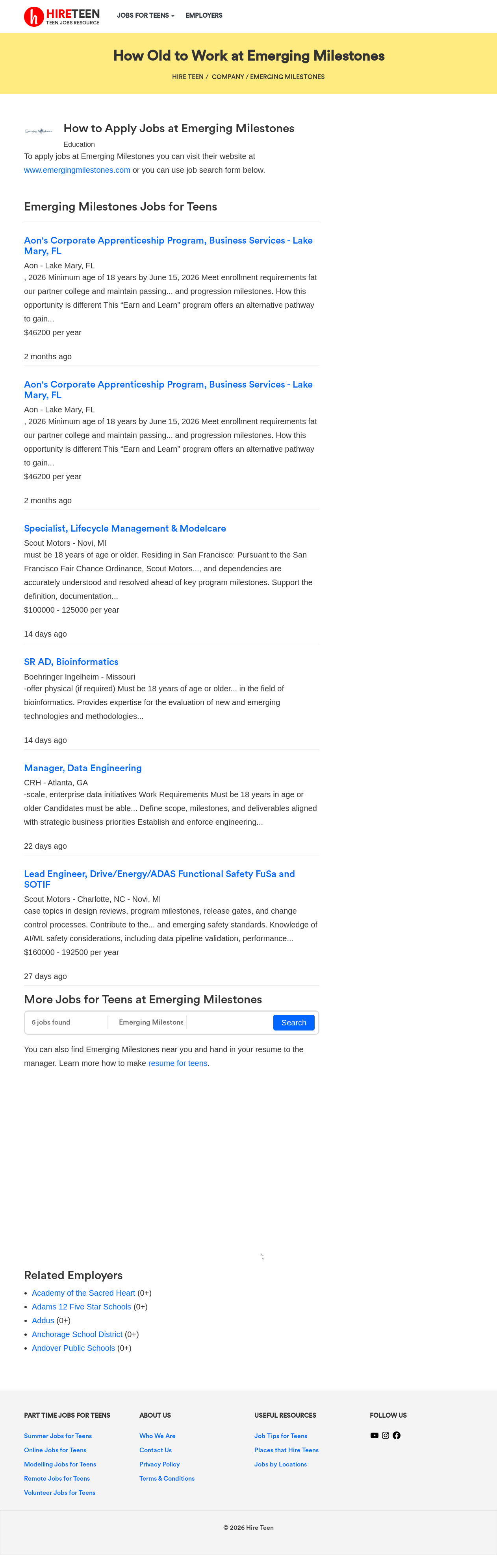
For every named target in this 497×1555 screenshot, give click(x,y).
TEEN (73, 14)
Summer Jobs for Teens (58, 1436)
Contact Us (155, 1450)
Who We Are (157, 1436)
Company (228, 77)
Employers (204, 16)
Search (294, 1022)
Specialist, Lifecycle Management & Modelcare (125, 529)
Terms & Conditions (167, 1479)
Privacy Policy (159, 1464)
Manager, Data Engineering (83, 768)
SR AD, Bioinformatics (71, 662)
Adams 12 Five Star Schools (81, 1306)
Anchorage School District (77, 1334)
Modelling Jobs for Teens (60, 1464)
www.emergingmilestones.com (77, 170)
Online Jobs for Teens (55, 1450)
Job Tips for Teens (280, 1436)
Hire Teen (188, 77)
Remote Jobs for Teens (57, 1479)
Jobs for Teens (145, 16)
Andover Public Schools (73, 1348)
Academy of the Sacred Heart (83, 1293)
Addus (43, 1320)
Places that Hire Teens (286, 1450)
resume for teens (178, 1063)
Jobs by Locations (280, 1464)
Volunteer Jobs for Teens (59, 1493)
